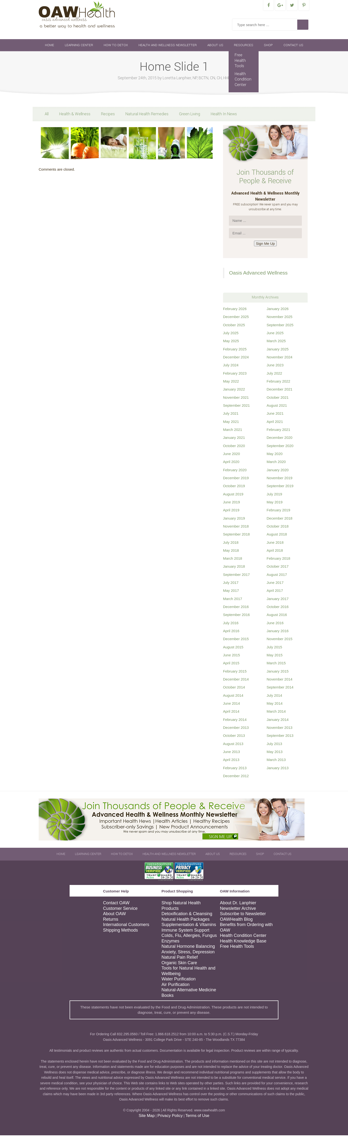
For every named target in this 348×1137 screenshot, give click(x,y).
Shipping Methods (120, 931)
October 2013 (234, 737)
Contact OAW (116, 904)
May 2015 (275, 657)
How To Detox (116, 46)
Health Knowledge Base (243, 942)
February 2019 (278, 512)
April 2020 (231, 463)
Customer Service (120, 910)
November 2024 (279, 359)
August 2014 (233, 697)
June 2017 (275, 584)
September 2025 (280, 327)
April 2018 (275, 552)
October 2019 (234, 487)
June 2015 (231, 657)
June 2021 (275, 415)
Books (167, 997)
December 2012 (236, 777)
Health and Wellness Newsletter (167, 46)
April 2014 (231, 713)
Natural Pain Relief (179, 958)
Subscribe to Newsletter (243, 915)
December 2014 (236, 681)
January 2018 (234, 568)
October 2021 (278, 399)
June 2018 (275, 544)
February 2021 (278, 431)
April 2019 (231, 512)
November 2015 (279, 640)
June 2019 (231, 504)
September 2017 (236, 576)
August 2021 (277, 407)
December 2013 (236, 729)
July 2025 (231, 335)
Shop (268, 46)
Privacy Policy (169, 1117)
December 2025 (236, 318)
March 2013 (276, 761)
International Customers (126, 926)
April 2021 (275, 423)
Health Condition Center (243, 81)
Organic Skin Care (179, 964)
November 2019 (279, 480)
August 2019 (233, 496)
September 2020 (280, 447)
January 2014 (278, 721)
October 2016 (278, 608)
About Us (215, 46)
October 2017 (278, 568)
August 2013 (233, 745)
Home (49, 46)
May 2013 (275, 753)
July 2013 (274, 745)
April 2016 (231, 632)
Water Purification (178, 980)
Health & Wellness (74, 115)
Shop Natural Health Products (181, 907)
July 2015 (274, 649)
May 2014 (275, 705)
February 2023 (235, 375)
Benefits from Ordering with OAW (246, 929)
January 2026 (278, 310)
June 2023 (275, 367)
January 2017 (278, 600)
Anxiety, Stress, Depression (188, 953)
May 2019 (275, 504)
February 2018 (278, 560)
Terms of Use (197, 1117)
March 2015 (276, 665)
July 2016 (231, 625)
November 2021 (236, 399)
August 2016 (277, 616)
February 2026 (235, 310)
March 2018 (232, 560)
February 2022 (278, 383)
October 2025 (234, 327)
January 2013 (278, 770)
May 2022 (231, 383)
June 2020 (231, 455)
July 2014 (274, 697)
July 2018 (231, 544)
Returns (110, 921)
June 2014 (231, 705)
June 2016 (275, 625)
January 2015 (278, 673)
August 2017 (277, 576)
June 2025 (275, 335)
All (47, 115)
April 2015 (231, 665)
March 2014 (276, 713)
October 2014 (234, 689)
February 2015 (235, 673)
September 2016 (236, 616)
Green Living (189, 115)
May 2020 (275, 455)
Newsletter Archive (238, 910)
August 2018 (277, 536)
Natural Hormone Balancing (188, 948)
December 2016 (236, 608)
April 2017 (275, 592)
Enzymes (170, 942)
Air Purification (175, 986)
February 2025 (235, 351)
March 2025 (276, 342)
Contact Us (293, 46)
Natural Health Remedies (146, 115)
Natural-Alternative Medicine (188, 991)
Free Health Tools (240, 62)
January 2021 (234, 439)
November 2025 (279, 318)
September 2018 (236, 536)
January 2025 (278, 351)
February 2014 (235, 721)
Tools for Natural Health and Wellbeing (188, 972)
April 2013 (231, 761)
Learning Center (79, 46)
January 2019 (234, 520)
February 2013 (235, 770)
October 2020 (234, 447)
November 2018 (236, 528)
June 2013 (231, 753)
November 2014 (279, 681)
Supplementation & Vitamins (188, 926)
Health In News (224, 115)
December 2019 (236, 480)
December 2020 (279, 439)
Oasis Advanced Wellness (258, 274)
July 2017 (231, 584)
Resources (243, 46)
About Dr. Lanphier (238, 904)
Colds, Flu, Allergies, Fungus (189, 937)
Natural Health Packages (185, 921)
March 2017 (232, 600)
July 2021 (231, 415)
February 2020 (235, 472)
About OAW (114, 915)
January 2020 (278, 472)
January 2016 (278, 632)
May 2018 (231, 552)
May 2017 (231, 592)
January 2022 (234, 391)
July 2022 (274, 375)
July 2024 (231, 367)
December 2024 (236, 359)
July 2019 (274, 496)
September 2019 (280, 487)
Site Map (147, 1117)
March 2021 (232, 431)
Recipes (108, 115)
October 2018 (278, 528)
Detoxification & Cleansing (186, 915)
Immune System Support (185, 931)
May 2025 (231, 342)
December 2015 (236, 640)
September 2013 (280, 737)
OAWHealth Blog (236, 921)
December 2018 (279, 520)
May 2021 (231, 423)
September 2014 (280, 689)
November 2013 (279, 729)
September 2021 (236, 407)
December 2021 (279, 391)
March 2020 (276, 463)
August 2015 (233, 649)
